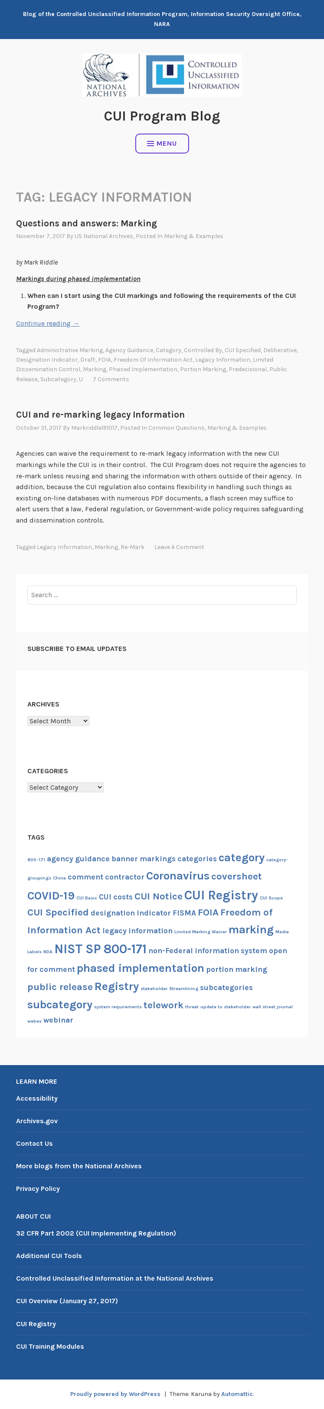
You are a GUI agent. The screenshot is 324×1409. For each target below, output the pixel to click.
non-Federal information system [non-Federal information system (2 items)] (207, 950)
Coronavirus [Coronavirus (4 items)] (177, 876)
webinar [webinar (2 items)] (58, 1020)
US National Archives (104, 236)
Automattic (237, 1394)
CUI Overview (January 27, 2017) (67, 1301)
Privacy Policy (38, 1188)
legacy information (222, 359)
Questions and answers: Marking (86, 223)
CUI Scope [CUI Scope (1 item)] (271, 898)
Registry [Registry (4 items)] (117, 986)
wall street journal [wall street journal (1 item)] (272, 1007)
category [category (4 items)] (242, 857)
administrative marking (70, 350)
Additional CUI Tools (49, 1256)
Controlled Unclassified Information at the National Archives (114, 1278)
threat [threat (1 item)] (192, 1007)
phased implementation (143, 369)
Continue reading (47, 323)
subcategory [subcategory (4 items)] (59, 1004)
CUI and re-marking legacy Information (100, 414)
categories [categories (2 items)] (197, 858)
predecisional (248, 369)
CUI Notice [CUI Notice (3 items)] (158, 896)
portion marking (203, 369)
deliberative (280, 350)
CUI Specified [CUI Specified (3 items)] (58, 912)
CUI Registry (36, 1324)
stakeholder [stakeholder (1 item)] (154, 988)
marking (94, 369)
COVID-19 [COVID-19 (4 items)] (51, 895)
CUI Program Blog (162, 116)
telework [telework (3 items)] (163, 1005)
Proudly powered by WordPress (115, 1394)
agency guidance (129, 350)
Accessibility (37, 1098)
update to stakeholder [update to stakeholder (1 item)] (225, 1007)
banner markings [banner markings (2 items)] (143, 858)
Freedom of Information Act (153, 359)
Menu (162, 143)
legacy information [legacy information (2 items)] (137, 930)
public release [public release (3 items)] (60, 987)
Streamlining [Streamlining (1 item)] (183, 988)
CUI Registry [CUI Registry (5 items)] (221, 895)
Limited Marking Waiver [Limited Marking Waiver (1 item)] (200, 932)
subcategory (58, 379)
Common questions (176, 428)
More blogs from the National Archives (79, 1166)
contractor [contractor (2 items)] (124, 877)
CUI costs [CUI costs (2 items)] (116, 896)
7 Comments (111, 379)
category (168, 350)
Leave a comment (179, 547)
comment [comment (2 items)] (85, 877)
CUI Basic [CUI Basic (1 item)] (86, 898)
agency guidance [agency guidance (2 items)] (78, 858)
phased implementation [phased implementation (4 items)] (140, 968)
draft (87, 359)
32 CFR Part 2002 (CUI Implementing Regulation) (96, 1233)
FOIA (104, 359)
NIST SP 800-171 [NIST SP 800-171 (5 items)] (100, 949)
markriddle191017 (94, 428)
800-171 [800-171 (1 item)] (36, 860)
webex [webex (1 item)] (34, 1021)
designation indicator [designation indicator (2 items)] (131, 913)
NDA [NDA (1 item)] (47, 952)
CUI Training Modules (50, 1346)
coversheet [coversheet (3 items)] (236, 876)
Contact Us (34, 1143)
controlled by (203, 350)
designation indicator (47, 359)
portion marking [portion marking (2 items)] (236, 969)
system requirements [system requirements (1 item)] (118, 1007)
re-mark (132, 547)
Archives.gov (37, 1121)
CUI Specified (243, 350)
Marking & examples (193, 236)
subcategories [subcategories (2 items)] (226, 987)
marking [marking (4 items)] (251, 929)
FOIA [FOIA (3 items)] (208, 912)
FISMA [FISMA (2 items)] (184, 913)
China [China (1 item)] (59, 878)
